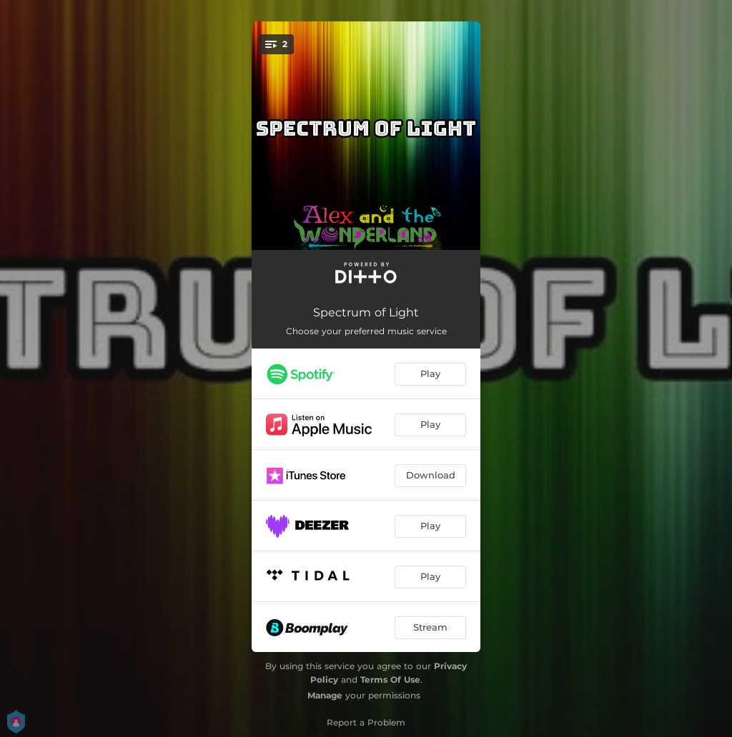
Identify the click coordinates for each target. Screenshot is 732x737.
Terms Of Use (390, 679)
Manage (324, 695)
